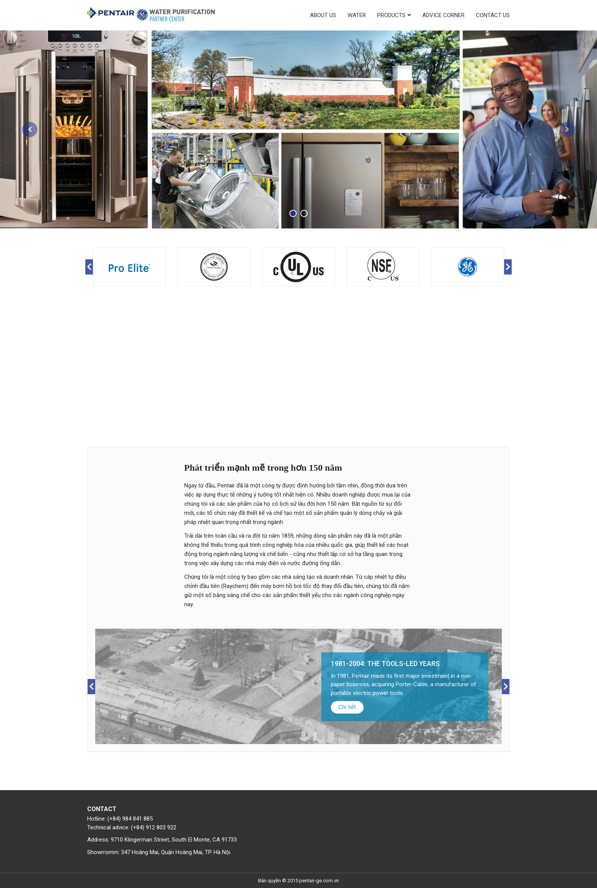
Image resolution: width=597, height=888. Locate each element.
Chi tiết (501, 707)
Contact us (493, 15)
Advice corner (443, 15)
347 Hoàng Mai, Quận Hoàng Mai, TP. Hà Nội (175, 852)
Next (508, 267)
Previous (89, 267)
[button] (30, 129)
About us (323, 15)
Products (391, 15)
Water (357, 15)
